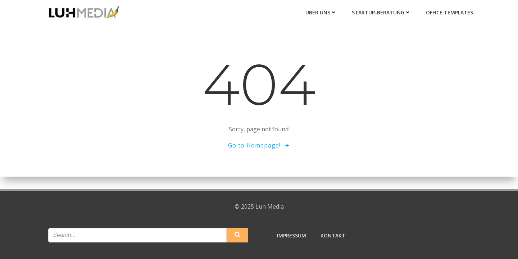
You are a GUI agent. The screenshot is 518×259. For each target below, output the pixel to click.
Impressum (291, 235)
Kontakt (333, 235)
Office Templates (449, 12)
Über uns (321, 12)
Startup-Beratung (381, 12)
